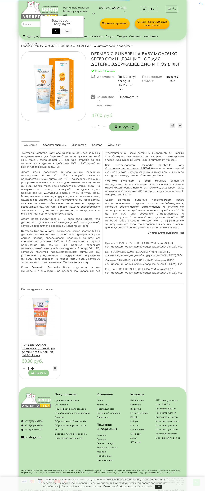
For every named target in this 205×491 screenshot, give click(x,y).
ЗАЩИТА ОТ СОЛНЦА (75, 46)
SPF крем (135, 440)
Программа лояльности (69, 435)
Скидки (122, 36)
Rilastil (134, 415)
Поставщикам (105, 406)
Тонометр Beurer (165, 406)
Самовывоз (61, 402)
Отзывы (114, 144)
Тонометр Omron (165, 410)
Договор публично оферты (71, 431)
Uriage (134, 419)
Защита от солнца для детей (112, 46)
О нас (100, 398)
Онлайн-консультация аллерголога (152, 23)
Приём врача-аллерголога (70, 406)
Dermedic (135, 402)
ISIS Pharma (137, 398)
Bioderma (135, 406)
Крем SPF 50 (162, 402)
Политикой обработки (118, 486)
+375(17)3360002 (32, 427)
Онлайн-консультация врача (72, 410)
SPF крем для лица (166, 398)
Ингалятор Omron (166, 414)
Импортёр (79, 145)
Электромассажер (166, 431)
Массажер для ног (166, 423)
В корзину (124, 127)
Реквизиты (103, 415)
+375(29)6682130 (32, 419)
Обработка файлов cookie (70, 419)
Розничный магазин (108, 410)
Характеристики (54, 145)
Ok (158, 486)
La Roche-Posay (139, 410)
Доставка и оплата (89, 36)
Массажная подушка (167, 435)
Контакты (151, 36)
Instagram (31, 435)
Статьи (135, 36)
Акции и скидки (106, 441)
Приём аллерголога (114, 23)
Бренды (101, 437)
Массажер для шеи (166, 427)
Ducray (134, 423)
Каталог (137, 392)
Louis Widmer (138, 427)
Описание (30, 145)
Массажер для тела (167, 419)
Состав (97, 145)
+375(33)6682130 (32, 423)
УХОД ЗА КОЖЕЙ (46, 46)
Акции (110, 36)
